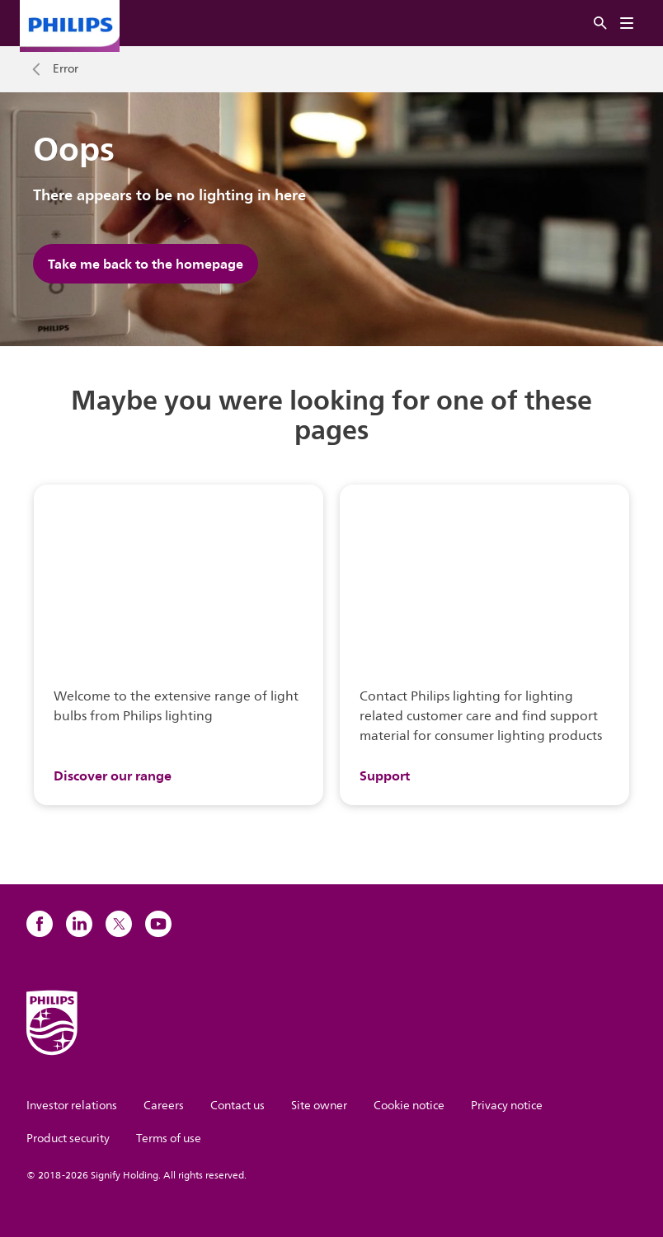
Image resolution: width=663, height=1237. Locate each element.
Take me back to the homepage (145, 263)
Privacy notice (507, 1105)
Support (385, 775)
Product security (68, 1138)
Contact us (237, 1105)
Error (65, 69)
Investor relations (71, 1105)
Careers (163, 1105)
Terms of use (168, 1138)
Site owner (319, 1105)
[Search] (600, 23)
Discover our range (113, 775)
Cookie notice (409, 1105)
